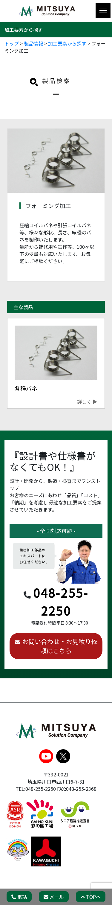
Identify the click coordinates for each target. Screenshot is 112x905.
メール (54, 896)
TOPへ (91, 896)
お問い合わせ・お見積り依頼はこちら (59, 646)
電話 (19, 896)
